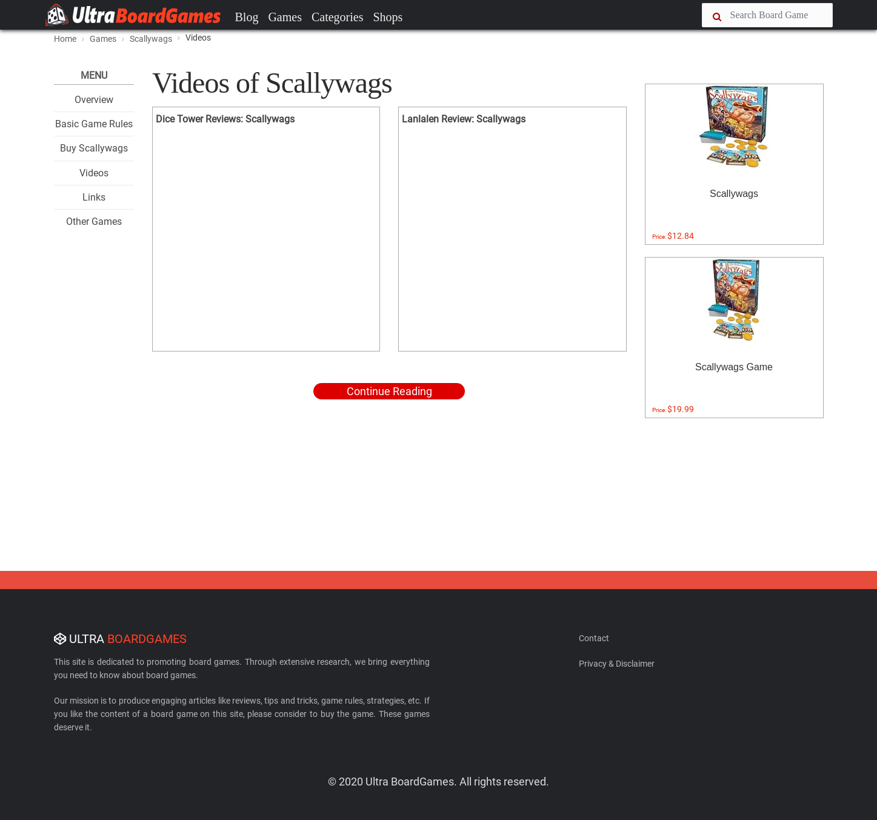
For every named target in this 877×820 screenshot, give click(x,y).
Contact (594, 638)
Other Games (94, 221)
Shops (387, 17)
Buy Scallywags (94, 148)
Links (93, 197)
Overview (94, 99)
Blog (247, 17)
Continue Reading (389, 391)
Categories (338, 17)
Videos (93, 173)
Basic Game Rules (94, 124)
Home (65, 39)
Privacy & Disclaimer (617, 663)
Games (285, 17)
